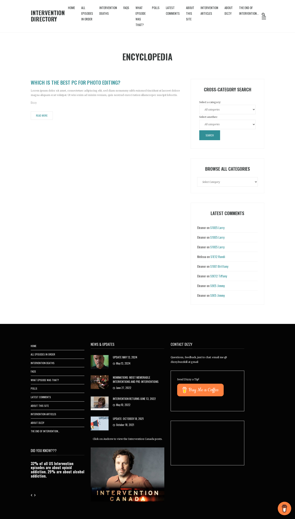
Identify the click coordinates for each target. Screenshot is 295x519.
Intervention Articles (209, 10)
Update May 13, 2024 (125, 357)
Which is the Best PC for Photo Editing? (75, 82)
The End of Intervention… (249, 10)
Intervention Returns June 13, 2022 (134, 398)
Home (71, 7)
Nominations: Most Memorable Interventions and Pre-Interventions (135, 379)
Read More (42, 115)
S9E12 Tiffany (218, 276)
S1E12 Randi (217, 256)
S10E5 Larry (217, 227)
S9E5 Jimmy (217, 285)
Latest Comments (173, 10)
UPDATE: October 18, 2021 (128, 418)
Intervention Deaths (108, 10)
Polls (155, 7)
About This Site (190, 13)
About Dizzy (229, 10)
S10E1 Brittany (219, 266)
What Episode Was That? (141, 16)
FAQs (126, 7)
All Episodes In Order (87, 13)
